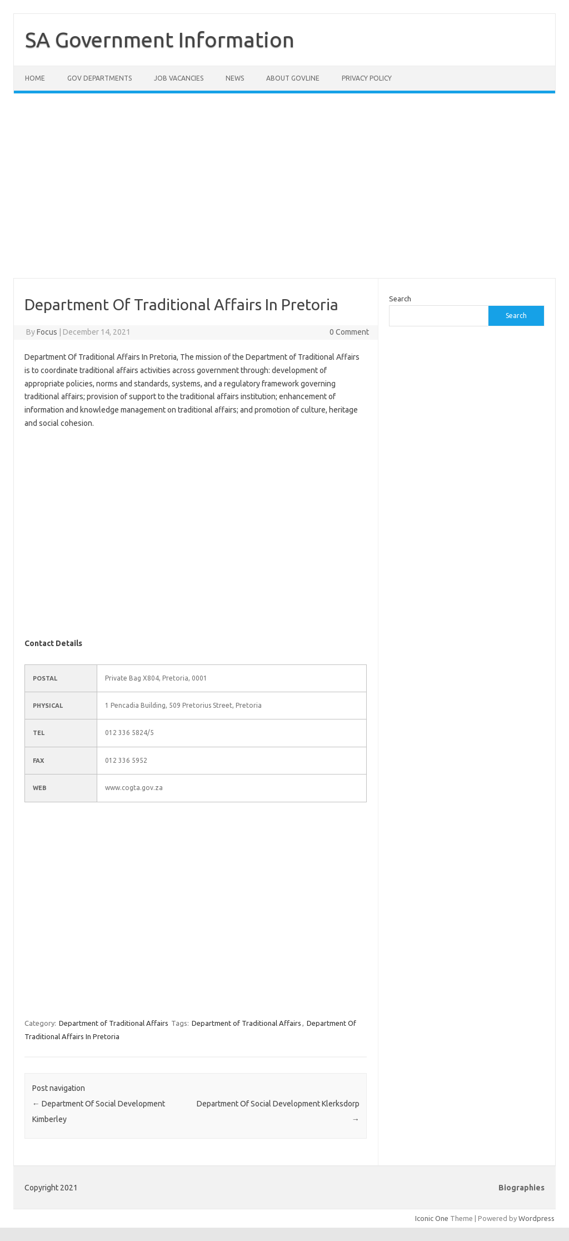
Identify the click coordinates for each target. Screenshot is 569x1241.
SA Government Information (160, 39)
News (235, 78)
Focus (47, 331)
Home (35, 78)
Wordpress (536, 1218)
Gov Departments (99, 78)
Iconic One (431, 1218)
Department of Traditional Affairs (113, 1023)
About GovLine (293, 78)
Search (400, 298)
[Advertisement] (284, 192)
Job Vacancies (178, 78)
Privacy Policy (367, 78)
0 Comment (349, 331)
